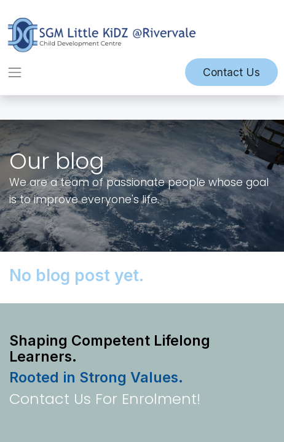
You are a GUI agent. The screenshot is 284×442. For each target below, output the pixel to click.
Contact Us (231, 72)
